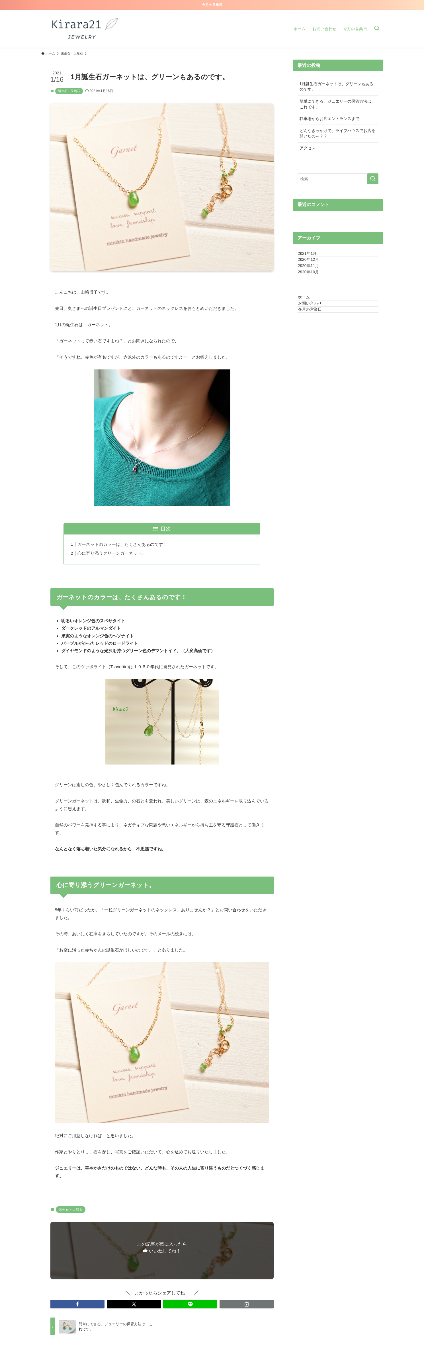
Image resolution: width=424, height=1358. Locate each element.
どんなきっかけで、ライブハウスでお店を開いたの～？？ (337, 133)
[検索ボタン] (376, 29)
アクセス (308, 148)
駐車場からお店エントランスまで (329, 118)
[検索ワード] (338, 178)
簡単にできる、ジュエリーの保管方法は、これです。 (337, 104)
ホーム (310, 322)
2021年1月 (313, 256)
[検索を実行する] (372, 178)
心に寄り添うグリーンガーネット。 (111, 553)
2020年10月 (314, 292)
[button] (77, 1304)
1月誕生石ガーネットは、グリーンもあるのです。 (337, 87)
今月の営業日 (315, 346)
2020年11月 (314, 280)
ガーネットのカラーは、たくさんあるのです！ (122, 544)
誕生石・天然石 (69, 91)
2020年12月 (314, 268)
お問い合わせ (315, 334)
